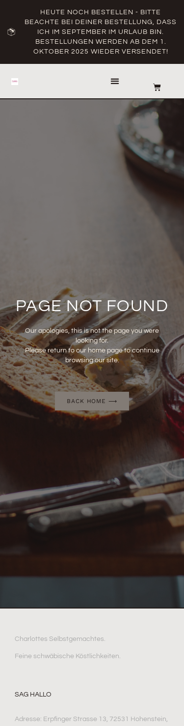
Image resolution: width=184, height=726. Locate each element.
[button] (114, 81)
